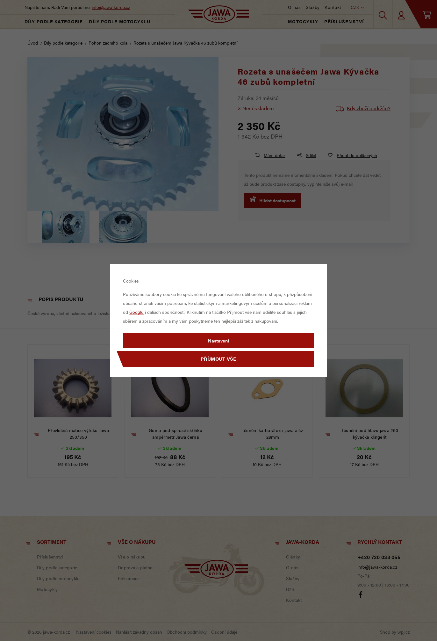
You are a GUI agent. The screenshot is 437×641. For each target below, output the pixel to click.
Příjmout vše (218, 358)
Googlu (136, 312)
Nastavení (218, 340)
